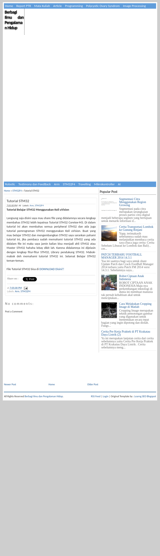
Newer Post (10, 384)
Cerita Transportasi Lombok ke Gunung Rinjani (136, 228)
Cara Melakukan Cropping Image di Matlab (135, 305)
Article (57, 6)
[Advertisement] (44, 138)
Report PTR (23, 6)
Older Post (92, 384)
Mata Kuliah (42, 6)
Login (105, 396)
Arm (57, 184)
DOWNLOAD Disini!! (51, 269)
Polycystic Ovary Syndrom (103, 6)
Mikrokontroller (104, 184)
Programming (74, 6)
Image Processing (134, 6)
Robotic (10, 184)
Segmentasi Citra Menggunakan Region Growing (132, 202)
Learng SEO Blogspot (145, 396)
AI (119, 184)
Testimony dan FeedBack (34, 184)
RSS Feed (95, 396)
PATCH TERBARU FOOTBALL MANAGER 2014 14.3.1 (121, 256)
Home (9, 6)
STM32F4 (69, 184)
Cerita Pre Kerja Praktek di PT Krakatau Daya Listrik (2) (125, 333)
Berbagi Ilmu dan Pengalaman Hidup (14, 19)
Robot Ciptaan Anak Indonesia (131, 277)
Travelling (84, 184)
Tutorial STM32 (17, 201)
